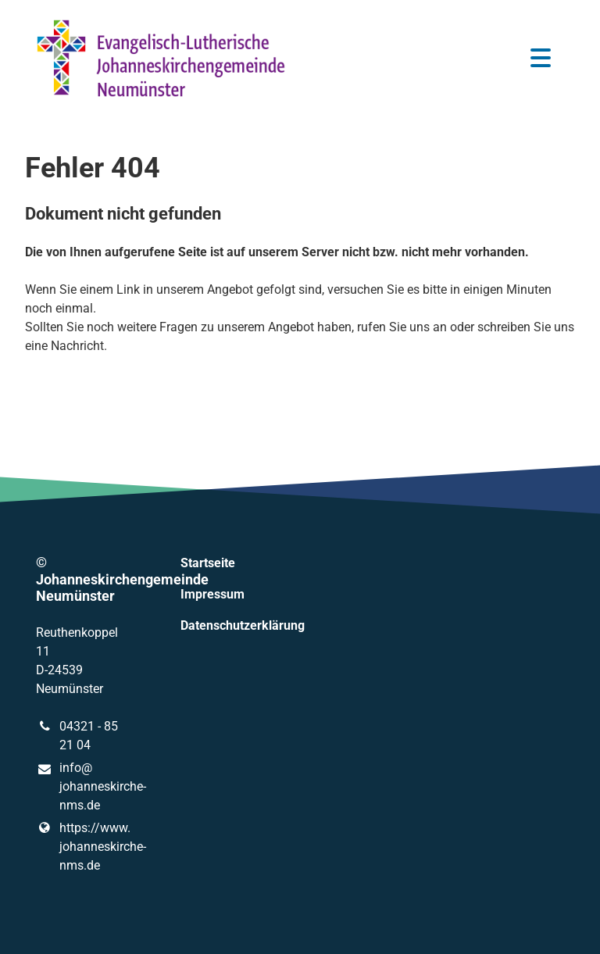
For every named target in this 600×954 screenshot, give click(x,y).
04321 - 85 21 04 (77, 736)
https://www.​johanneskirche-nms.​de (83, 847)
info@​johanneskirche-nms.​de (83, 787)
